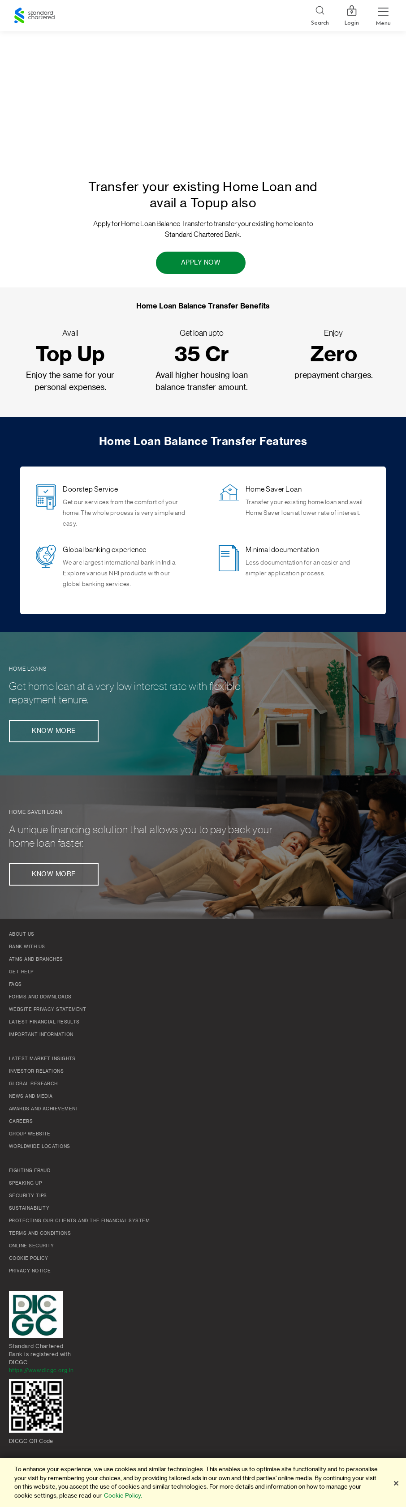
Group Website (30, 1134)
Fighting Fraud (29, 1171)
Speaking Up (25, 1183)
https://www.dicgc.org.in (41, 1370)
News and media (30, 1096)
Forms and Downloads (40, 997)
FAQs (15, 984)
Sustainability (29, 1208)
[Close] (396, 1483)
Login (352, 15)
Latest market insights (42, 1059)
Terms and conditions (40, 1233)
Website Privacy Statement (47, 1009)
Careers (21, 1121)
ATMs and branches (36, 959)
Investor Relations (36, 1071)
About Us (22, 934)
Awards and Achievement (44, 1109)
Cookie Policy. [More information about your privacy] (123, 1495)
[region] (203, 1482)
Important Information (41, 1034)
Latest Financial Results (44, 1022)
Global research (33, 1084)
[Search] (320, 16)
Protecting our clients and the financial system (79, 1221)
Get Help (21, 972)
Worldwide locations (39, 1146)
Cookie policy (28, 1258)
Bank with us (27, 947)
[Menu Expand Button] (383, 15)
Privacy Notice (30, 1271)
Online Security (31, 1246)
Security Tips (28, 1196)
